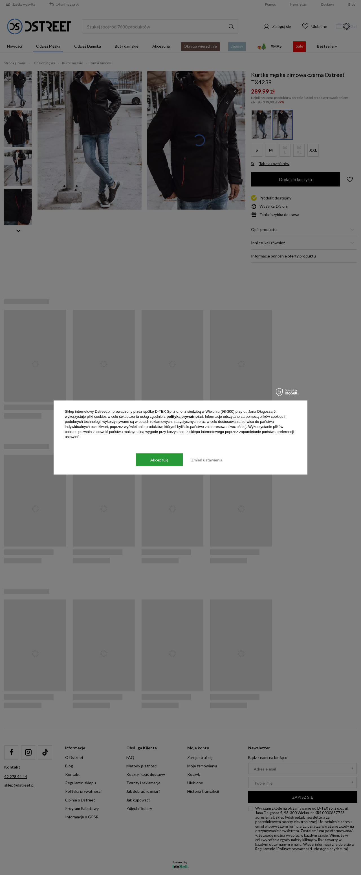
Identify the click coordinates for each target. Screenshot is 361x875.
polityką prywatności (185, 416)
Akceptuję (159, 459)
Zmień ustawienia (206, 459)
